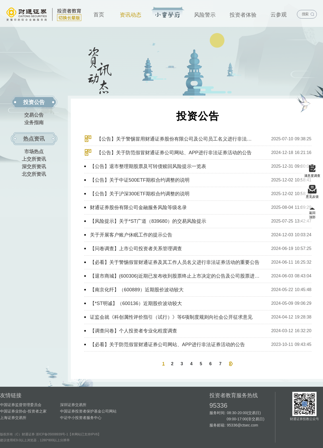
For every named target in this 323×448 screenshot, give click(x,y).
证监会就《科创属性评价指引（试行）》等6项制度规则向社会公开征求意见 (171, 317)
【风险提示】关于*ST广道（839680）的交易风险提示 (148, 221)
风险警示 (205, 15)
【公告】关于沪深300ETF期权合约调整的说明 (139, 193)
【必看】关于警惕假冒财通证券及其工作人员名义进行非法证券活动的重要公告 (174, 262)
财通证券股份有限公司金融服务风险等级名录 (138, 207)
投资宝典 (167, 13)
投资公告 (34, 102)
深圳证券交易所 (73, 405)
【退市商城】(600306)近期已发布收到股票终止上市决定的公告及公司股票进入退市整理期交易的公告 (175, 276)
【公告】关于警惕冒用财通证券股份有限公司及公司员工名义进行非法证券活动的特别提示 (169, 140)
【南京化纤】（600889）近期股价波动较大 (137, 289)
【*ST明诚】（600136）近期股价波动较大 (136, 303)
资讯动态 (130, 15)
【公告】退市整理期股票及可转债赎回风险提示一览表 (148, 166)
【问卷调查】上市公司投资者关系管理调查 (136, 248)
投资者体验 (243, 15)
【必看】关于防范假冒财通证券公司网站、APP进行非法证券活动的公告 (167, 344)
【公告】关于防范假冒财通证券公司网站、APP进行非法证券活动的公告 (168, 154)
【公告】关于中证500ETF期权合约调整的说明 (139, 180)
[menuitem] (99, 13)
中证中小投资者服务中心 (80, 417)
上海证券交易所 (13, 417)
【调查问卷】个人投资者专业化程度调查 (133, 331)
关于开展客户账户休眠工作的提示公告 (131, 235)
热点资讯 (34, 139)
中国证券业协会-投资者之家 (23, 411)
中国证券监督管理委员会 (20, 405)
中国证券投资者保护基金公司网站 (88, 411)
